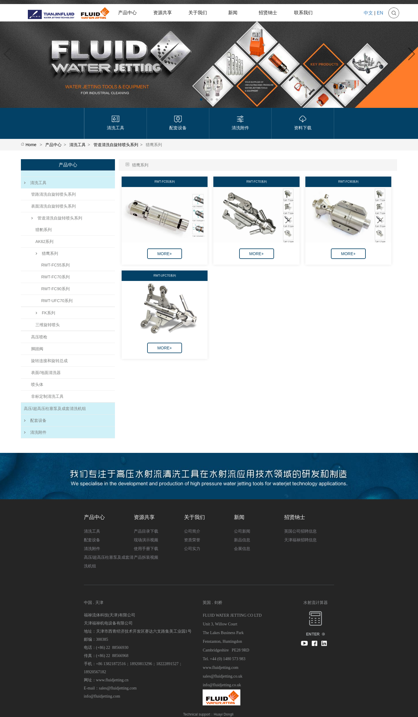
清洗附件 (35, 432)
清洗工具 (77, 144)
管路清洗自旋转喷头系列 (53, 194)
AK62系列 (44, 241)
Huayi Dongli (223, 714)
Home (31, 144)
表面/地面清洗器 (46, 372)
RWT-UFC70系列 (57, 300)
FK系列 (45, 313)
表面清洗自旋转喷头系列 (53, 206)
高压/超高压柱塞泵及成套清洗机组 (55, 408)
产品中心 (127, 12)
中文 (368, 12)
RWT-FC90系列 (55, 288)
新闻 (232, 12)
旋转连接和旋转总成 (49, 360)
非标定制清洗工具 (47, 396)
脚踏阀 (37, 348)
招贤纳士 (268, 12)
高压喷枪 (39, 337)
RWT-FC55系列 (55, 265)
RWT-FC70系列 (55, 277)
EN (380, 12)
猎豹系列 (43, 229)
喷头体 (37, 384)
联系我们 (303, 12)
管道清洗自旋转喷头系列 (115, 144)
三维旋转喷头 (47, 324)
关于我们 (197, 12)
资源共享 (162, 12)
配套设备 (35, 420)
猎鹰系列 (46, 253)
